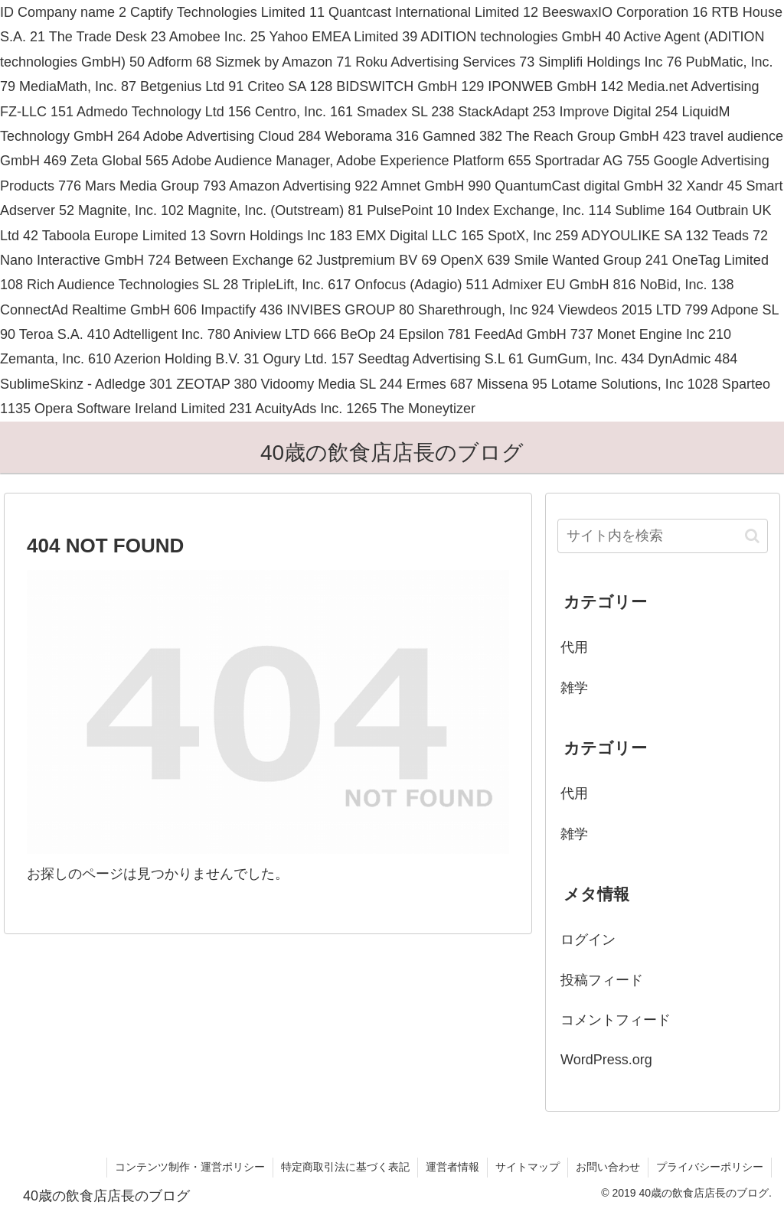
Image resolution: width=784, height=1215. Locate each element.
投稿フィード (601, 980)
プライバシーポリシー (709, 1167)
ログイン (588, 939)
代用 (574, 647)
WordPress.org (606, 1059)
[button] (752, 536)
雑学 (574, 687)
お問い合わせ (608, 1167)
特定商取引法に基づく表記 (345, 1167)
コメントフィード (615, 1020)
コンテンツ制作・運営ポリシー (190, 1167)
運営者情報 (452, 1167)
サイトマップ (527, 1167)
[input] (662, 536)
